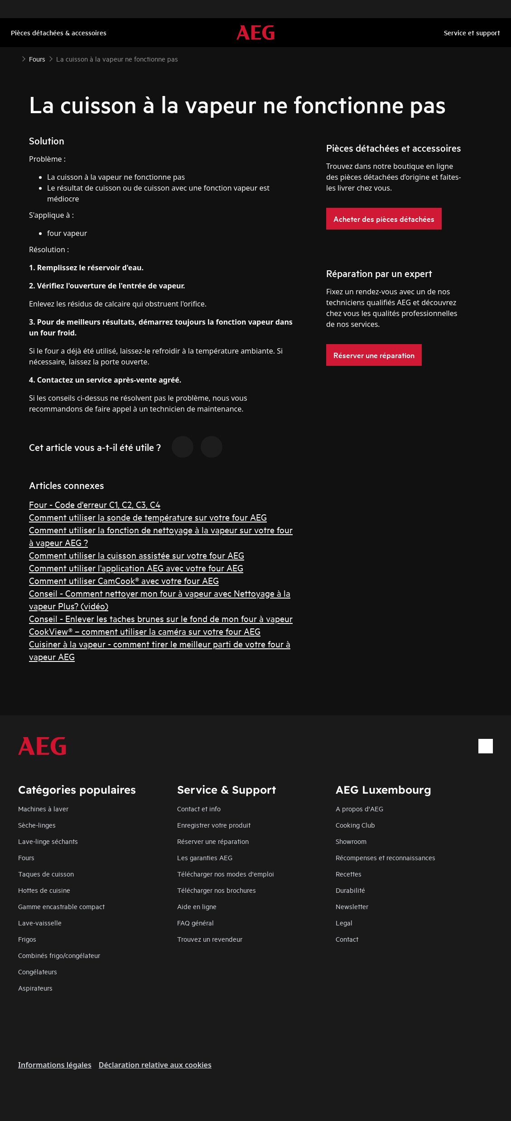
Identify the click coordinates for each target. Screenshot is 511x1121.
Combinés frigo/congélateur (59, 955)
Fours (26, 857)
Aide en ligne (197, 906)
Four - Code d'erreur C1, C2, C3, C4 (94, 504)
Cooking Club (355, 824)
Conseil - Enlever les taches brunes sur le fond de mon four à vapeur (161, 618)
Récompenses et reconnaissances (385, 857)
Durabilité (350, 890)
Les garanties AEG (204, 857)
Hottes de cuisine (44, 890)
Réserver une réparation (213, 841)
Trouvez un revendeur (209, 938)
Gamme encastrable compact (61, 906)
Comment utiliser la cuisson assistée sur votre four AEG (136, 554)
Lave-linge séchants (48, 841)
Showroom (351, 841)
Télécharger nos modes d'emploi (225, 873)
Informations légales (55, 1065)
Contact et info (199, 808)
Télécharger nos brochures (216, 890)
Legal (344, 922)
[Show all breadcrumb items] (14, 58)
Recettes (349, 873)
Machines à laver (43, 808)
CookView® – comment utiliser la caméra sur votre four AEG (144, 631)
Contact (347, 938)
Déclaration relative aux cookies (155, 1065)
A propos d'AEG (359, 808)
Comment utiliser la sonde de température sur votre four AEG (148, 516)
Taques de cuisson (46, 873)
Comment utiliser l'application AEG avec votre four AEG (136, 567)
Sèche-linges (37, 824)
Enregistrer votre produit (214, 824)
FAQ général (195, 922)
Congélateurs (37, 971)
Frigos (27, 938)
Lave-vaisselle (40, 922)
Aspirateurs (35, 987)
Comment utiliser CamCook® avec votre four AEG (124, 580)
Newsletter (352, 906)
